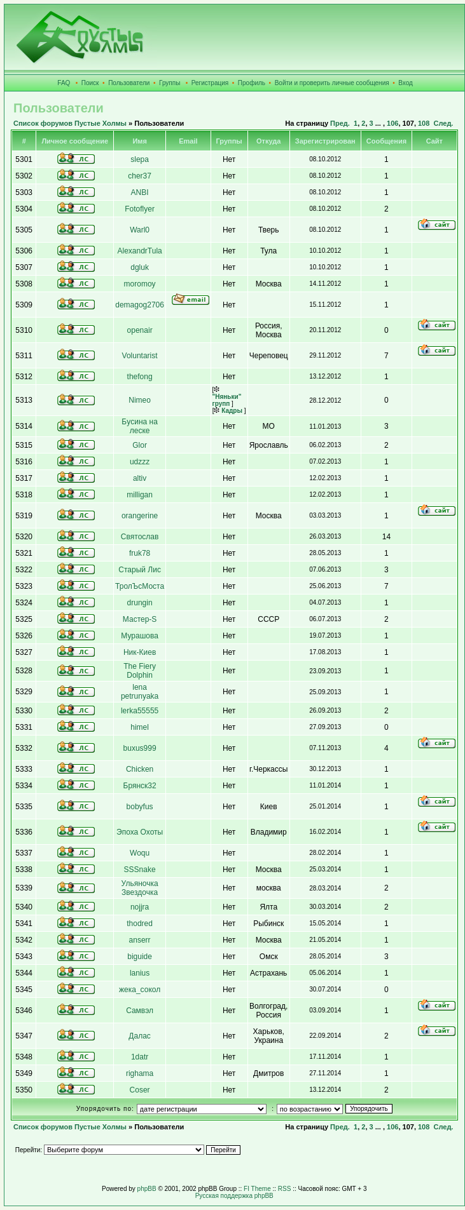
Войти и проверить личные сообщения (332, 82)
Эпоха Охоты (139, 832)
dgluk (139, 267)
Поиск (90, 82)
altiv (139, 478)
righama (139, 1073)
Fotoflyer (140, 209)
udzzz (139, 461)
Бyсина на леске (139, 426)
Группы (169, 82)
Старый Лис (139, 569)
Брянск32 (139, 785)
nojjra (139, 907)
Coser (140, 1090)
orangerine (139, 515)
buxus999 (139, 748)
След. (443, 123)
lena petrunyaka (139, 692)
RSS (284, 1188)
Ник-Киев (139, 652)
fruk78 (139, 553)
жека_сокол (139, 989)
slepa (139, 159)
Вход (405, 82)
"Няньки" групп (227, 396)
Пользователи (128, 82)
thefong (140, 376)
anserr (140, 940)
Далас (139, 1036)
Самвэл (139, 1010)
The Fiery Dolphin (139, 671)
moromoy (140, 283)
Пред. (340, 123)
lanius (139, 973)
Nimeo (139, 400)
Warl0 (139, 229)
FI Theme (257, 1188)
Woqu (139, 853)
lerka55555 (139, 710)
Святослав (140, 536)
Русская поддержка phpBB (234, 1195)
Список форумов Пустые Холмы (70, 123)
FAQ (63, 82)
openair (140, 330)
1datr (139, 1056)
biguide (139, 956)
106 (392, 123)
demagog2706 (139, 304)
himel (139, 727)
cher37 (139, 175)
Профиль (251, 82)
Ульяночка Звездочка (139, 888)
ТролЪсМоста (139, 586)
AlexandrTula (139, 250)
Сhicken (139, 769)
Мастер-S (140, 619)
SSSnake (140, 869)
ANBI (140, 192)
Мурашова (139, 635)
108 (423, 123)
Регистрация (209, 82)
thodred (140, 923)
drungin (140, 602)
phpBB (146, 1188)
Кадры (228, 410)
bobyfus (140, 806)
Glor (139, 445)
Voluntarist (140, 355)
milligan (140, 494)
